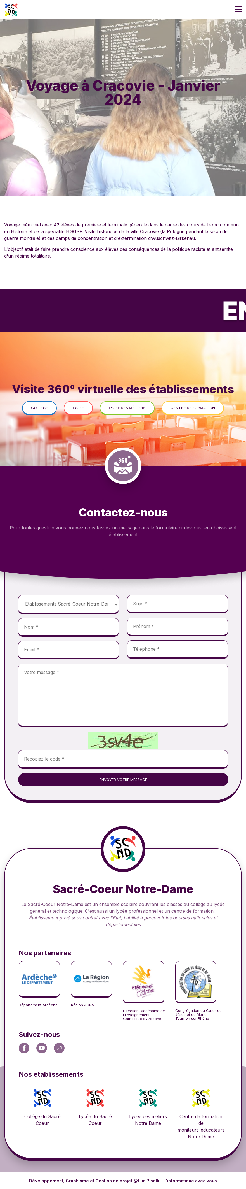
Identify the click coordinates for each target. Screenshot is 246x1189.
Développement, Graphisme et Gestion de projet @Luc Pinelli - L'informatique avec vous (123, 1180)
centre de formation (193, 407)
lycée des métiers (127, 407)
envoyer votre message (123, 779)
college (39, 407)
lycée (78, 407)
